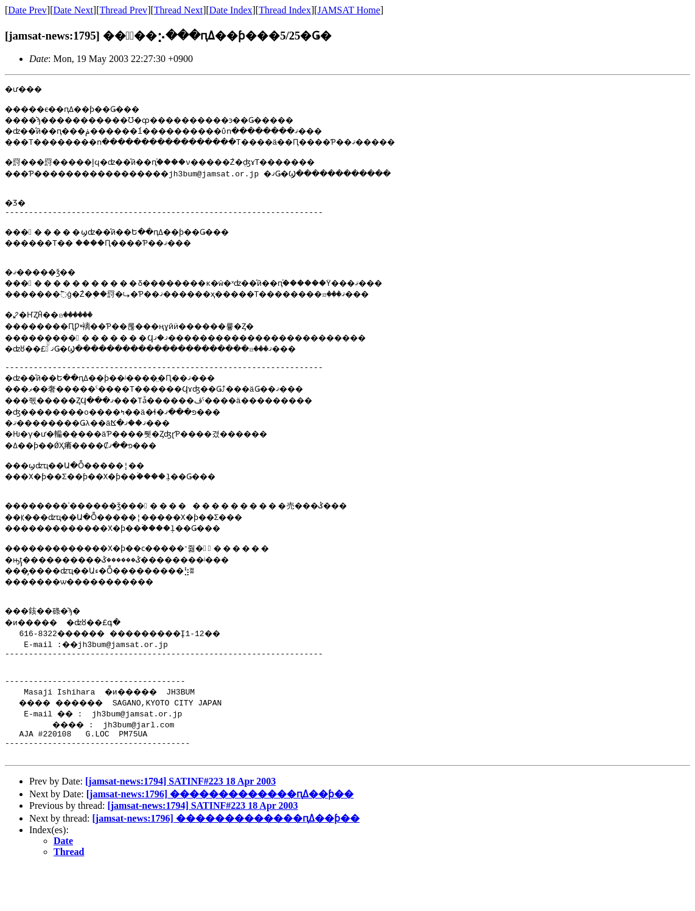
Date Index (231, 10)
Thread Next (178, 10)
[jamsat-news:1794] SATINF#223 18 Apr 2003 (180, 825)
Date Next (73, 10)
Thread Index (285, 10)
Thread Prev (123, 10)
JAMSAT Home (349, 10)
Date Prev (27, 10)
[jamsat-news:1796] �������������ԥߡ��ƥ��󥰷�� (220, 838)
